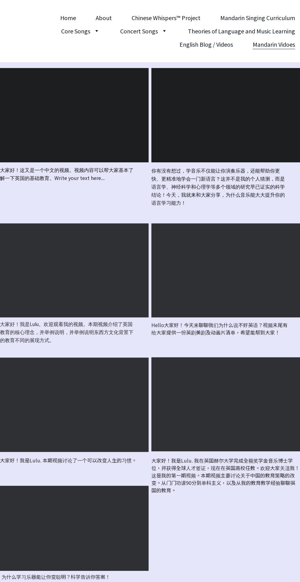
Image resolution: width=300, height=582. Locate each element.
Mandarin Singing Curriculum (257, 18)
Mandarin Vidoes (274, 44)
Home (68, 18)
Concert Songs (139, 31)
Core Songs (75, 31)
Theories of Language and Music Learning (241, 31)
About (104, 18)
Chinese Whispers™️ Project (166, 18)
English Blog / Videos (206, 44)
